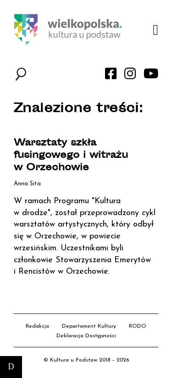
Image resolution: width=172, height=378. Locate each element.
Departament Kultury (89, 326)
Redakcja (37, 326)
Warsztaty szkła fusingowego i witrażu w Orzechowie (71, 155)
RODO (137, 326)
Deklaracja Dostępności (86, 336)
